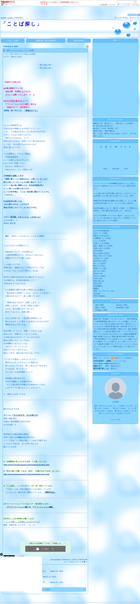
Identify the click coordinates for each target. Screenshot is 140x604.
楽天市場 (135, 5)
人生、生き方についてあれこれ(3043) (22, 54)
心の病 (96, 294)
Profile (115, 374)
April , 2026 (99, 305)
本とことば (97, 263)
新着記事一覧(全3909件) (46, 41)
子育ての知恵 (98, 296)
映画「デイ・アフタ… (101, 358)
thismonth (115, 168)
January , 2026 (121, 305)
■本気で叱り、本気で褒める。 (104, 131)
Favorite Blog (115, 354)
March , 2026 (100, 307)
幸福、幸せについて (101, 256)
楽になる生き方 (99, 253)
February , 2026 (101, 310)
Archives (115, 301)
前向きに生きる (16, 57)
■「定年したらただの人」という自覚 (18, 50)
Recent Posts (115, 119)
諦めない (96, 273)
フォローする (115, 420)
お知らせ (96, 278)
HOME (3, 18)
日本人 (96, 283)
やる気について (99, 258)
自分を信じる (98, 261)
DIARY (10, 18)
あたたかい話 (98, 271)
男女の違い (97, 281)
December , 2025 (122, 307)
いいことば (97, 241)
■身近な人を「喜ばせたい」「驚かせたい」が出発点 (113, 123)
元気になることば (100, 248)
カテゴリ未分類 (99, 231)
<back (105, 168)
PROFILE (19, 18)
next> (126, 168)
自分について (98, 233)
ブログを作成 (125, 5)
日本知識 (96, 286)
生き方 (96, 251)
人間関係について (100, 238)
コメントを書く (80, 562)
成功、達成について (101, 246)
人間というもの (99, 243)
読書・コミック (10, 4)
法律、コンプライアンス (102, 291)
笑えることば (98, 276)
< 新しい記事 (12, 41)
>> (106, 5)
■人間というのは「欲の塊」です (105, 128)
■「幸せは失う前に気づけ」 (104, 126)
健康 (95, 289)
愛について (97, 266)
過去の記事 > (79, 41)
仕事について (98, 268)
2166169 (132, 15)
